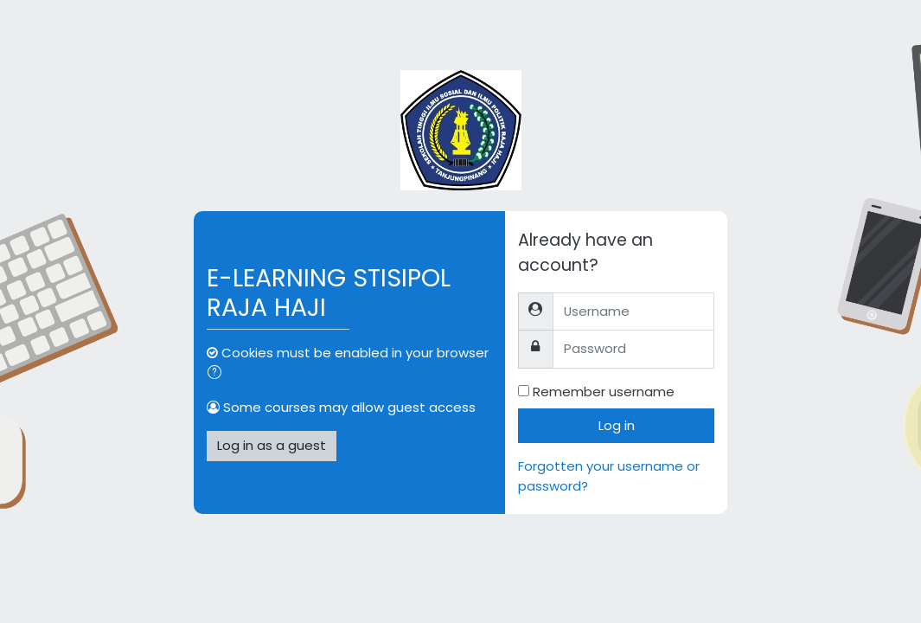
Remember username (604, 391)
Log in (616, 425)
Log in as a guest (271, 445)
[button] (218, 373)
